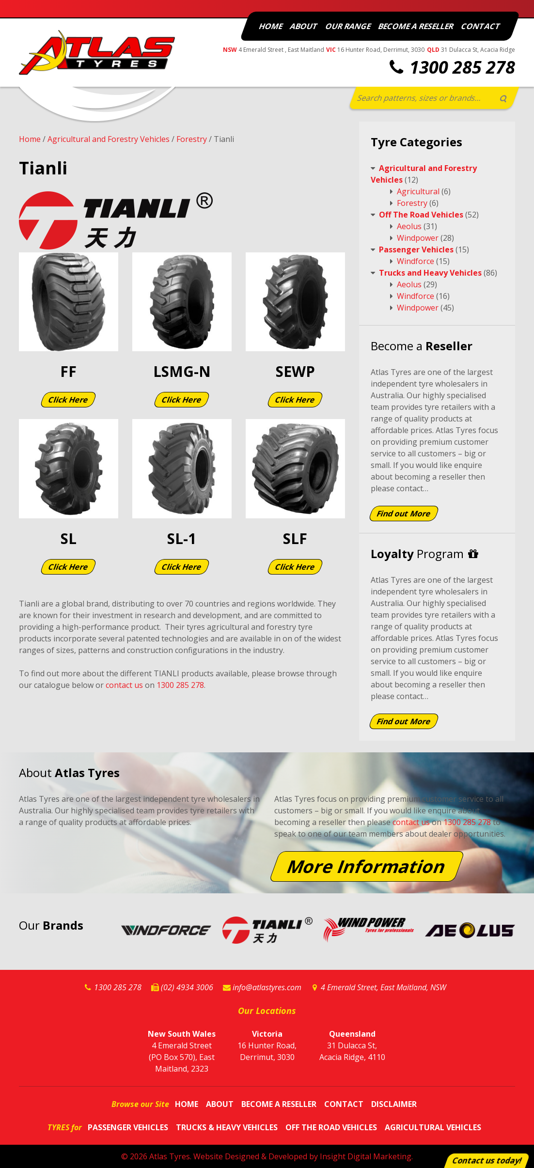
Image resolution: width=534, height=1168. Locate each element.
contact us (124, 685)
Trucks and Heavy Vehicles (430, 272)
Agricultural (418, 191)
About (304, 26)
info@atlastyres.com (267, 987)
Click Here (68, 399)
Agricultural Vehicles (433, 1127)
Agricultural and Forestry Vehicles (108, 139)
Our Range (348, 26)
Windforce (415, 261)
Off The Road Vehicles (421, 214)
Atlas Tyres (169, 1156)
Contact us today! (487, 1160)
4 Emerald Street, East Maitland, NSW (383, 987)
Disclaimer (394, 1104)
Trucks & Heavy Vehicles (227, 1127)
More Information (366, 866)
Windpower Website (369, 932)
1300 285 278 (462, 67)
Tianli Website (267, 932)
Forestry (191, 139)
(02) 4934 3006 (187, 987)
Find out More (404, 513)
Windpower (418, 238)
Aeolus (409, 226)
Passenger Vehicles (416, 249)
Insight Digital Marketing (365, 1156)
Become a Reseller (416, 26)
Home (270, 26)
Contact (481, 26)
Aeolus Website (470, 932)
